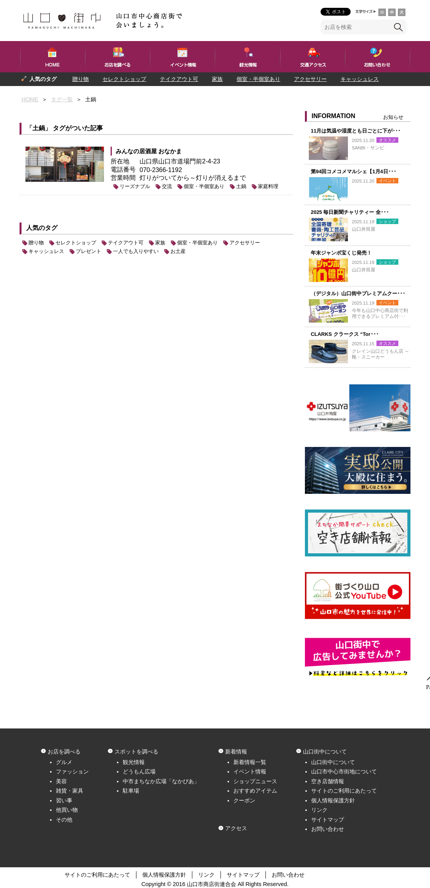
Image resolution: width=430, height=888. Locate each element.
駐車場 (131, 791)
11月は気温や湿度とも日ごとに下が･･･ (356, 131)
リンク (319, 810)
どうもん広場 (139, 771)
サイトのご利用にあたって (344, 791)
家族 (217, 79)
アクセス (236, 828)
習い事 (64, 800)
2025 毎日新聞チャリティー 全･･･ (350, 212)
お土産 (178, 251)
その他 (64, 819)
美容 (61, 781)
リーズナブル (135, 186)
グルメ (64, 762)
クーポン (244, 800)
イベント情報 (249, 771)
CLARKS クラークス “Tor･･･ (345, 334)
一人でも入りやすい (87, 93)
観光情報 (134, 762)
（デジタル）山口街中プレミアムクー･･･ (358, 293)
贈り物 (80, 79)
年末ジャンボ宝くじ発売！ (341, 253)
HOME (30, 99)
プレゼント (35, 93)
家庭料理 (268, 186)
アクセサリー (310, 79)
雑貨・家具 (69, 791)
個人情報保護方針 (333, 800)
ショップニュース (255, 781)
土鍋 (241, 186)
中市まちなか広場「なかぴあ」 (161, 781)
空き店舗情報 (327, 781)
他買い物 (67, 810)
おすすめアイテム (255, 791)
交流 (167, 186)
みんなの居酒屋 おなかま (149, 151)
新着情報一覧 (249, 762)
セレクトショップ (124, 79)
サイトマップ (327, 819)
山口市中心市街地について (344, 771)
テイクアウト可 (179, 79)
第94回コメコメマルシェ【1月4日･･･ (353, 171)
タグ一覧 (62, 99)
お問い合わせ (327, 829)
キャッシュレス (359, 79)
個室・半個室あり (258, 79)
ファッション (72, 771)
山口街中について (333, 762)
